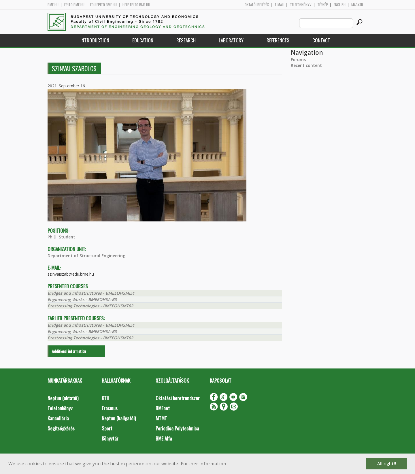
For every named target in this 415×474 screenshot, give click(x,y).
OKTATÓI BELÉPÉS (257, 5)
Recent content (306, 65)
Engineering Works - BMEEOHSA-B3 (82, 299)
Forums (298, 59)
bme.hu (53, 5)
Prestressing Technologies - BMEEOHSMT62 (90, 306)
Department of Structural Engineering (86, 255)
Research (186, 40)
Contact (321, 40)
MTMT (161, 418)
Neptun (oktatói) (63, 398)
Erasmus (110, 408)
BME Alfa (164, 438)
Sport (107, 428)
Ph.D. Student (61, 237)
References (278, 40)
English (340, 5)
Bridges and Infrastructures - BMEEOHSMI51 (91, 293)
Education (142, 40)
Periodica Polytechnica (177, 428)
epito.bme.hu (74, 5)
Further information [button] (203, 463)
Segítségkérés (61, 428)
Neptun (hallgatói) (119, 418)
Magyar (357, 5)
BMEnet (163, 408)
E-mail (279, 5)
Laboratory (231, 40)
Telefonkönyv (301, 5)
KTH (105, 398)
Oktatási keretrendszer (178, 398)
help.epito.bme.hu (136, 5)
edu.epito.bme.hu (103, 5)
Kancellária (58, 418)
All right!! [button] (386, 463)
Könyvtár (110, 438)
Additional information (69, 351)
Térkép (322, 5)
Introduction (94, 40)
